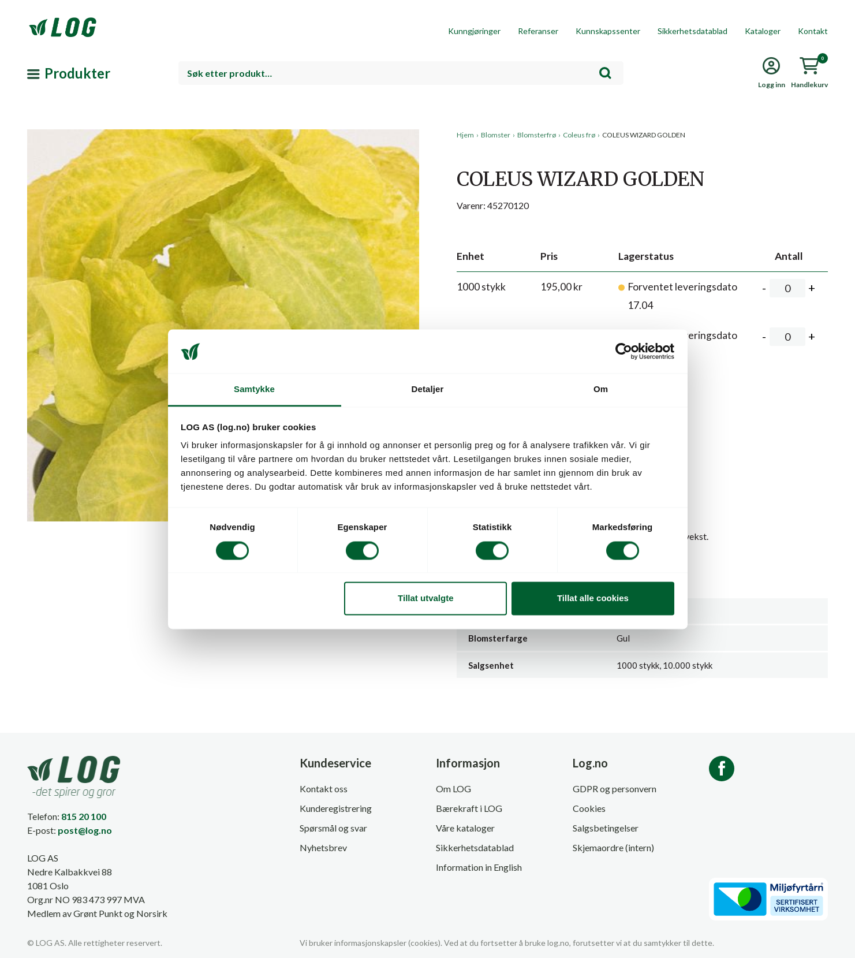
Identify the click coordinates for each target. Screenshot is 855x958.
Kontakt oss (324, 788)
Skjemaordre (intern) (613, 847)
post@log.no (85, 830)
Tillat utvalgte (425, 598)
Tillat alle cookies (593, 598)
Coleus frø (579, 135)
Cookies (589, 808)
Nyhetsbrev (323, 847)
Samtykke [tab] (254, 389)
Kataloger (763, 31)
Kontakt (813, 31)
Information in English (479, 867)
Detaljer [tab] (428, 389)
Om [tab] (600, 389)
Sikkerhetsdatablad (692, 31)
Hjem (465, 135)
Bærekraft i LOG (469, 808)
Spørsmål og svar (333, 827)
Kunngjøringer (474, 31)
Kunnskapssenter (608, 31)
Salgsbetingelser (606, 827)
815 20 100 (83, 816)
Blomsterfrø (536, 135)
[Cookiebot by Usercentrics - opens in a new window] (623, 351)
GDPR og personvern (614, 788)
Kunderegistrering (336, 808)
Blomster (495, 135)
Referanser (538, 31)
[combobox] (400, 73)
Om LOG (453, 788)
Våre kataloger (465, 827)
